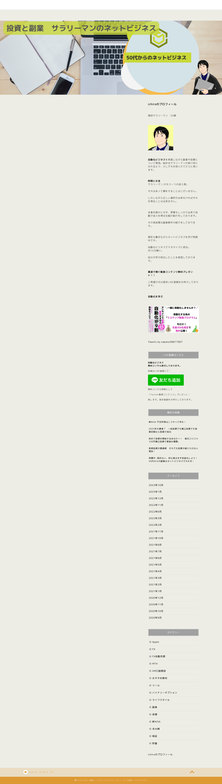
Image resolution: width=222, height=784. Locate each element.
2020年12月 (156, 597)
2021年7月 (155, 551)
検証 (120, 13)
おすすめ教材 (99, 15)
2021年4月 (155, 571)
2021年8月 (155, 544)
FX (153, 649)
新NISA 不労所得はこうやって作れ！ (167, 421)
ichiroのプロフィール (162, 104)
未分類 (156, 728)
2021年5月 (155, 564)
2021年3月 (155, 578)
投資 (142, 13)
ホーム (34, 13)
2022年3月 (155, 518)
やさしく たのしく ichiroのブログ (111, 5)
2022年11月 (156, 505)
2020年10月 (156, 611)
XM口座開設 (159, 671)
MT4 (155, 663)
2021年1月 (155, 591)
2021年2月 (155, 584)
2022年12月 (156, 498)
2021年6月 (155, 558)
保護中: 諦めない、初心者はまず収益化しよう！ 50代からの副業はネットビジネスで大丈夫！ (174, 459)
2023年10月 (156, 485)
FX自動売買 (158, 656)
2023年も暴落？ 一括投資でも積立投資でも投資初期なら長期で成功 (173, 430)
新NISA (156, 721)
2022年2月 (155, 525)
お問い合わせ (188, 15)
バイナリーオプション (164, 692)
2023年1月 (155, 491)
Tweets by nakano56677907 (165, 342)
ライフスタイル (161, 700)
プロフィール (56, 15)
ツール (156, 685)
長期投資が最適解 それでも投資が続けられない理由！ (173, 450)
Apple (165, 13)
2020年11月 (156, 604)
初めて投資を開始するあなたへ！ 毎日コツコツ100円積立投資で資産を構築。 (173, 440)
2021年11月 (156, 531)
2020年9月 (155, 617)
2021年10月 (156, 538)
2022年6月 (155, 511)
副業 (77, 13)
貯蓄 (154, 743)
